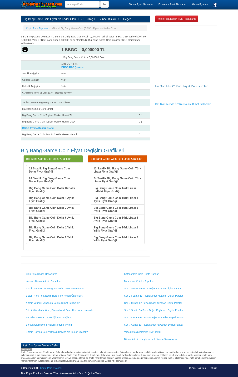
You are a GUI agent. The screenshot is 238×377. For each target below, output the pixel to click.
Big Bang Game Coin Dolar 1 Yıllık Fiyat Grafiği (51, 229)
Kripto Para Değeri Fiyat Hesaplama (176, 18)
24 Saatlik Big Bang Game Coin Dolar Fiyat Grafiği (49, 180)
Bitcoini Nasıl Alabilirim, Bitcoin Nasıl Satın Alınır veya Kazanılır (59, 310)
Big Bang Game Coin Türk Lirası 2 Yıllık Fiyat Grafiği (115, 239)
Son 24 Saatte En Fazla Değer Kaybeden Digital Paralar (154, 317)
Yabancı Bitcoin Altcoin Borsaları (43, 281)
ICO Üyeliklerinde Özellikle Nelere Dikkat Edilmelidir (183, 104)
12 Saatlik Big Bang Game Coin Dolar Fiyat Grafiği (49, 170)
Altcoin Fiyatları (199, 4)
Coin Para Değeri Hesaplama (41, 274)
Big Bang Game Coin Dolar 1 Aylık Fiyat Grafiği (51, 200)
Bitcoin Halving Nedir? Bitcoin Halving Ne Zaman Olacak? (57, 332)
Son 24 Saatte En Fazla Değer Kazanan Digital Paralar (153, 295)
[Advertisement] (186, 53)
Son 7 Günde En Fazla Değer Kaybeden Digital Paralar (153, 324)
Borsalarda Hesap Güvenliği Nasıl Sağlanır (49, 317)
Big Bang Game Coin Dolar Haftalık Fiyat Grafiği (52, 190)
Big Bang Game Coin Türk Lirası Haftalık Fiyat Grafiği (114, 190)
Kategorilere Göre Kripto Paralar (141, 274)
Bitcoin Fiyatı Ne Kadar (140, 4)
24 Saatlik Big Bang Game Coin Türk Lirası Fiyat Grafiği (117, 180)
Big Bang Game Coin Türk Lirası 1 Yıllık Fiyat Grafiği (115, 229)
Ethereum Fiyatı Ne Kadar (172, 4)
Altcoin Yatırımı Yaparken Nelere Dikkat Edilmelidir (53, 303)
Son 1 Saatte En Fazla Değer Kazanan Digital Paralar (153, 288)
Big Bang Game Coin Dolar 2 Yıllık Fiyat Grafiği (51, 239)
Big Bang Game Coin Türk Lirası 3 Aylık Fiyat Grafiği (115, 209)
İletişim (213, 368)
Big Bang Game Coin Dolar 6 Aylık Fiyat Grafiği (51, 219)
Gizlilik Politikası (197, 368)
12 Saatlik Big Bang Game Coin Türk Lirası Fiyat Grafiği (117, 170)
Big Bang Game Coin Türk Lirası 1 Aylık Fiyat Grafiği (115, 200)
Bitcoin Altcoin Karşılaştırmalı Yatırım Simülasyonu (151, 339)
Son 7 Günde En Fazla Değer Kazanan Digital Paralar (153, 303)
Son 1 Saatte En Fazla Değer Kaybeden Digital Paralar (153, 310)
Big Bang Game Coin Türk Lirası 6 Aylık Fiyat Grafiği (115, 219)
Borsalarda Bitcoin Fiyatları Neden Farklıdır (49, 324)
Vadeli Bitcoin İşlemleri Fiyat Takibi (142, 332)
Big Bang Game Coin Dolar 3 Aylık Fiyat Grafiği (51, 209)
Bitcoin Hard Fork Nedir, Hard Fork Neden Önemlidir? (54, 295)
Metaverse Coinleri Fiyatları (138, 281)
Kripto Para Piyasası (51, 368)
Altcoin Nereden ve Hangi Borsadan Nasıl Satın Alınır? (55, 288)
